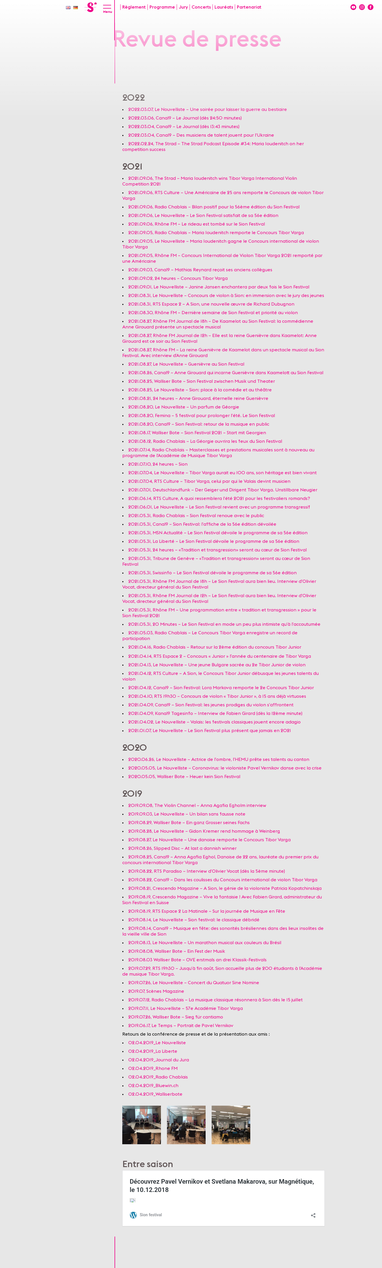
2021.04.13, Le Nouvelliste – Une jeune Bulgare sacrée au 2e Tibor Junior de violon (217, 665)
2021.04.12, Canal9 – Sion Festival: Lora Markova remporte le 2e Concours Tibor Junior (221, 687)
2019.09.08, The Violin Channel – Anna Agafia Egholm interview (197, 805)
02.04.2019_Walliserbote (155, 1094)
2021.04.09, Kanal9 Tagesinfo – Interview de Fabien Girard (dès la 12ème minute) (215, 713)
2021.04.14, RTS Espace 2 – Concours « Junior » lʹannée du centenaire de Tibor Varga (219, 656)
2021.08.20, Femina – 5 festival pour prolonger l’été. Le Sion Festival (201, 415)
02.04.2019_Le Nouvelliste (157, 1042)
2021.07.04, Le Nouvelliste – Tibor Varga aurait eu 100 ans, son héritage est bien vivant (222, 472)
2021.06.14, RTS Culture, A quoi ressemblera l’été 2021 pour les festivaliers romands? (219, 498)
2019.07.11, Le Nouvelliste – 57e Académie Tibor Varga (185, 1008)
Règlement (134, 7)
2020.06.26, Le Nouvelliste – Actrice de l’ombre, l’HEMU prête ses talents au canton (218, 759)
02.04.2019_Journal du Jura (158, 1060)
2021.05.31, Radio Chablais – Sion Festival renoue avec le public (196, 515)
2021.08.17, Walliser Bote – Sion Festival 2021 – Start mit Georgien (197, 432)
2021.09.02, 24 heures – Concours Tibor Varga (178, 278)
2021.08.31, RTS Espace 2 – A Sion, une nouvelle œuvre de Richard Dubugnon (211, 304)
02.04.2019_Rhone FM (153, 1068)
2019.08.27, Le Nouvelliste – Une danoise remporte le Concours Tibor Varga (209, 840)
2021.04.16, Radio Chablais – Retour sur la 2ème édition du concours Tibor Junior (214, 647)
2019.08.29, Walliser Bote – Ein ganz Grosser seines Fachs (189, 822)
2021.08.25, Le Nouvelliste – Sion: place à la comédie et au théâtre (200, 390)
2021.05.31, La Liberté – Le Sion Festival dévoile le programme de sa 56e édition (213, 541)
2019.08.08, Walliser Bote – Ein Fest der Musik (176, 951)
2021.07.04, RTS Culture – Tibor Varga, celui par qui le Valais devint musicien (209, 481)
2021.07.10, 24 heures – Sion (158, 464)
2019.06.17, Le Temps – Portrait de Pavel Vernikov (180, 1025)
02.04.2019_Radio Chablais (158, 1077)
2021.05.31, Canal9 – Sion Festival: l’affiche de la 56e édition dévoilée (202, 524)
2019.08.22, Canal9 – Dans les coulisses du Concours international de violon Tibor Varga (222, 880)
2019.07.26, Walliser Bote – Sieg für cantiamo (175, 1017)
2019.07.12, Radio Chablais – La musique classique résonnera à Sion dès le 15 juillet (215, 1000)
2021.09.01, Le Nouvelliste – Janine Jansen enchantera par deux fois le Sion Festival (218, 287)
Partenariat (249, 7)
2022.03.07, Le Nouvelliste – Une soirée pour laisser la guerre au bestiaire (207, 109)
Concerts (201, 7)
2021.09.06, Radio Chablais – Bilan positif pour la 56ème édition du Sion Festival (214, 207)
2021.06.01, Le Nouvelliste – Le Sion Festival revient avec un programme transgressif (219, 507)
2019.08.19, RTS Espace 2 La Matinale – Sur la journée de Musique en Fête (206, 911)
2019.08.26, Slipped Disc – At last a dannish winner (182, 848)
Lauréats (223, 7)
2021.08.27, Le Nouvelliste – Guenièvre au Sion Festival (186, 364)
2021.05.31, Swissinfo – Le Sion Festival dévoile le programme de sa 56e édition (212, 573)
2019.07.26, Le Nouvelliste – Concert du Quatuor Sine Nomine (193, 982)
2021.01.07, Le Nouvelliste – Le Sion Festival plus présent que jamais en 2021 (209, 730)
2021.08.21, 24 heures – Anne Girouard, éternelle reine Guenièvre (198, 398)
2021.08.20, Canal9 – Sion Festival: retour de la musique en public (198, 424)
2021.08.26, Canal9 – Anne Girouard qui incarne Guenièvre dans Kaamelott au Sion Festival (225, 372)
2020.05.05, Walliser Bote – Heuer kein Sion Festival (184, 776)
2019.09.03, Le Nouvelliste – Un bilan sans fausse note (186, 814)
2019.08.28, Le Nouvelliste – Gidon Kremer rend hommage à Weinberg (204, 831)
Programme (162, 7)
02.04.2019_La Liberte (152, 1051)
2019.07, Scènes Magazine (156, 991)
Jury (183, 7)
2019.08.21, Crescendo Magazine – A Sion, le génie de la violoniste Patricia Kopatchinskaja (225, 888)
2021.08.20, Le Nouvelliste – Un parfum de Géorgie (183, 407)
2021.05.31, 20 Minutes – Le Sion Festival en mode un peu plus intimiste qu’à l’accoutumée (224, 624)
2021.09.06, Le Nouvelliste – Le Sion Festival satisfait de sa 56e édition (203, 215)
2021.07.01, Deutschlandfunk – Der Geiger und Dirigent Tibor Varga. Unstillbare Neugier (222, 490)
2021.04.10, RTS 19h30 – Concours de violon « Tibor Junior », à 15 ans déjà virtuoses (217, 696)
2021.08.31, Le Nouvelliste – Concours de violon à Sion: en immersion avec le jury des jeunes (226, 295)
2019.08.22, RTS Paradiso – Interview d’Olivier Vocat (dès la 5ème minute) (206, 871)
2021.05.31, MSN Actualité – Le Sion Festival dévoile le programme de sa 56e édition (218, 533)
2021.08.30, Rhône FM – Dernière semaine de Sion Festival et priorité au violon (213, 312)
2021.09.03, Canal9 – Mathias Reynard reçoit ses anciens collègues (200, 270)
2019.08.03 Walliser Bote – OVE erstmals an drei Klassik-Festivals (197, 960)
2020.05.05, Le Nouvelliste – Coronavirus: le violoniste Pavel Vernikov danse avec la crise (225, 768)
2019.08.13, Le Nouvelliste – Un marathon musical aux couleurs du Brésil (205, 942)
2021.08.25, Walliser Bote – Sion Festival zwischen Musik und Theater (201, 381)
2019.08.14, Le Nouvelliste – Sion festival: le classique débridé (193, 920)
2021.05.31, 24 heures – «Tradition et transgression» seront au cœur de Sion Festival (217, 550)
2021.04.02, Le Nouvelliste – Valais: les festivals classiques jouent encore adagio (214, 722)
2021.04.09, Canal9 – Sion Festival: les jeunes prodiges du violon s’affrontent (211, 705)
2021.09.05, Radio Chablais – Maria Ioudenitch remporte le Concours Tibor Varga (216, 232)
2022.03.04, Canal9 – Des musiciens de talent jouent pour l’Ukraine (201, 135)
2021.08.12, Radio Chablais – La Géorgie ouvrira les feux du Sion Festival (205, 441)
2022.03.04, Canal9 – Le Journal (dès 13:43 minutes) (183, 126)
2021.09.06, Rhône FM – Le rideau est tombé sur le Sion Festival (196, 224)
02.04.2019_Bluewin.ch (153, 1085)
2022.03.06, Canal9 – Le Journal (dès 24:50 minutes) (185, 118)
